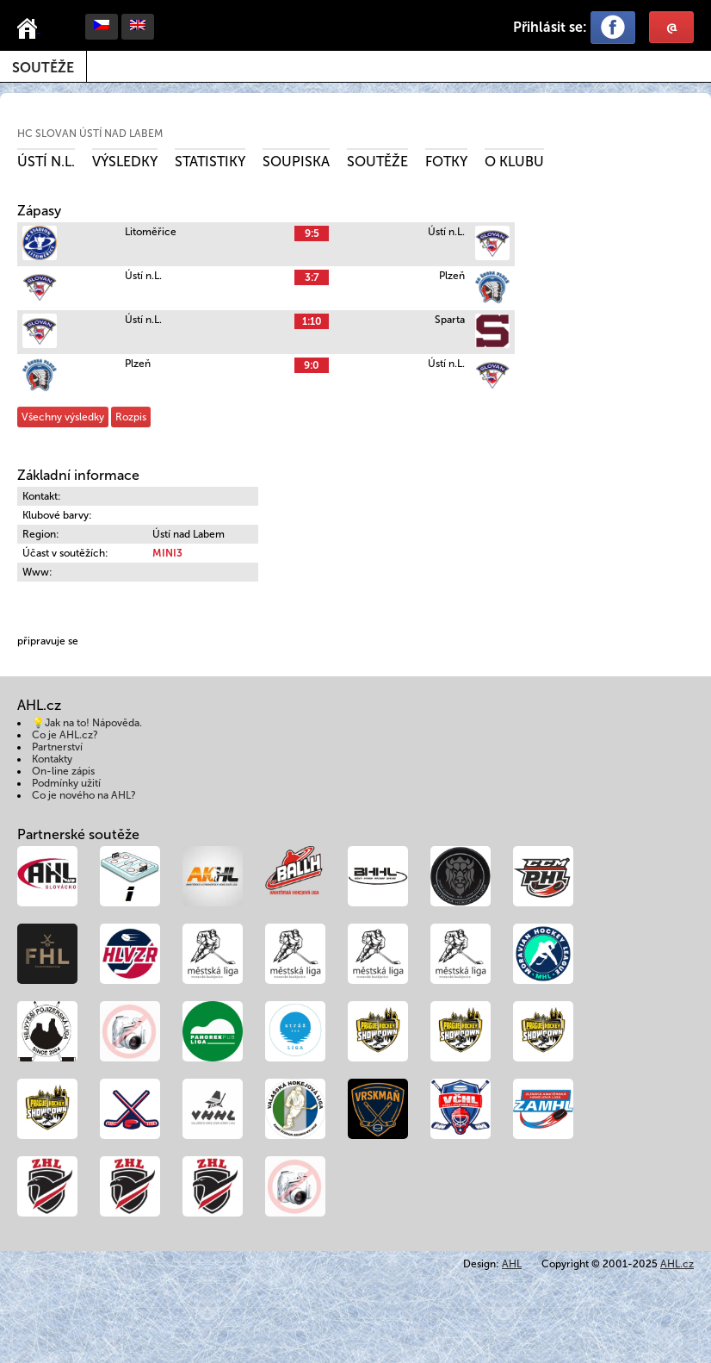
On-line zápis (63, 771)
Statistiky (210, 161)
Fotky (446, 161)
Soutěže (43, 67)
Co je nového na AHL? (84, 795)
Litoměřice (150, 232)
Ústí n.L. (46, 161)
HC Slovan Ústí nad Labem (90, 134)
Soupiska (296, 161)
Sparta (450, 320)
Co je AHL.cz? (65, 735)
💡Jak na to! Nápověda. (87, 723)
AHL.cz (677, 1264)
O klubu (514, 161)
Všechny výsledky (63, 417)
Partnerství (57, 747)
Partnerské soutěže (78, 834)
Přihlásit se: (550, 27)
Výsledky (125, 161)
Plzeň (452, 276)
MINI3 (167, 553)
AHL (512, 1264)
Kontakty (52, 759)
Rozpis (130, 417)
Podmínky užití (66, 783)
